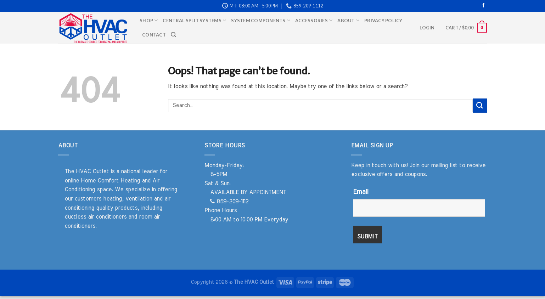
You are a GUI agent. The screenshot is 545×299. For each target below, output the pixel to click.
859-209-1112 (229, 201)
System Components (260, 20)
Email (360, 192)
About (348, 20)
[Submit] (480, 105)
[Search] (173, 34)
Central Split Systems (194, 20)
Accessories (313, 20)
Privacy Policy (383, 20)
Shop (149, 20)
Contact (154, 35)
